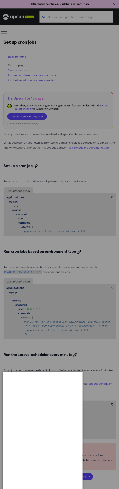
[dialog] (43, 473)
